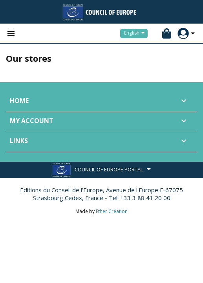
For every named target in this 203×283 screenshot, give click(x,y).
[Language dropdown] (136, 33)
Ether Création (112, 211)
